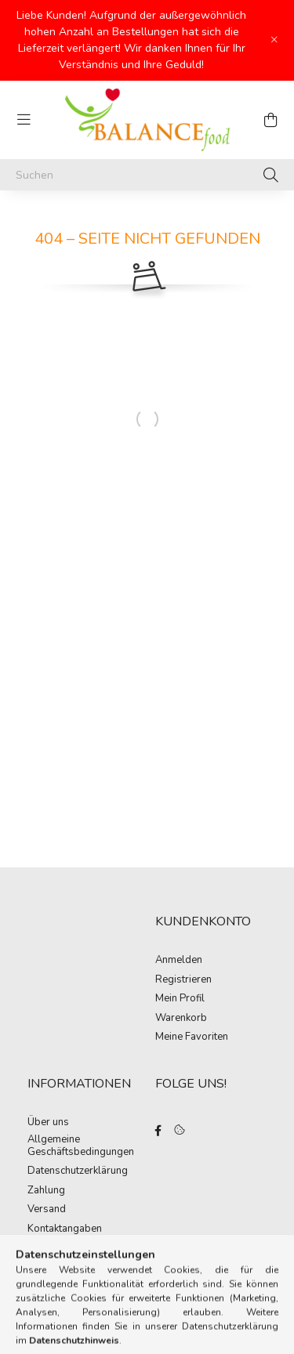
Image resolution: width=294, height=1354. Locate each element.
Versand (46, 1210)
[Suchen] (147, 174)
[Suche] (270, 174)
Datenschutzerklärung (77, 1171)
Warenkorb (181, 1018)
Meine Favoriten (191, 1037)
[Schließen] (274, 40)
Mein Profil (180, 999)
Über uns (48, 1123)
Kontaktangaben (64, 1229)
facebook (158, 1130)
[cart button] (270, 120)
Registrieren (183, 980)
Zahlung (46, 1191)
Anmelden (178, 960)
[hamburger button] (23, 120)
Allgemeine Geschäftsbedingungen (80, 1146)
